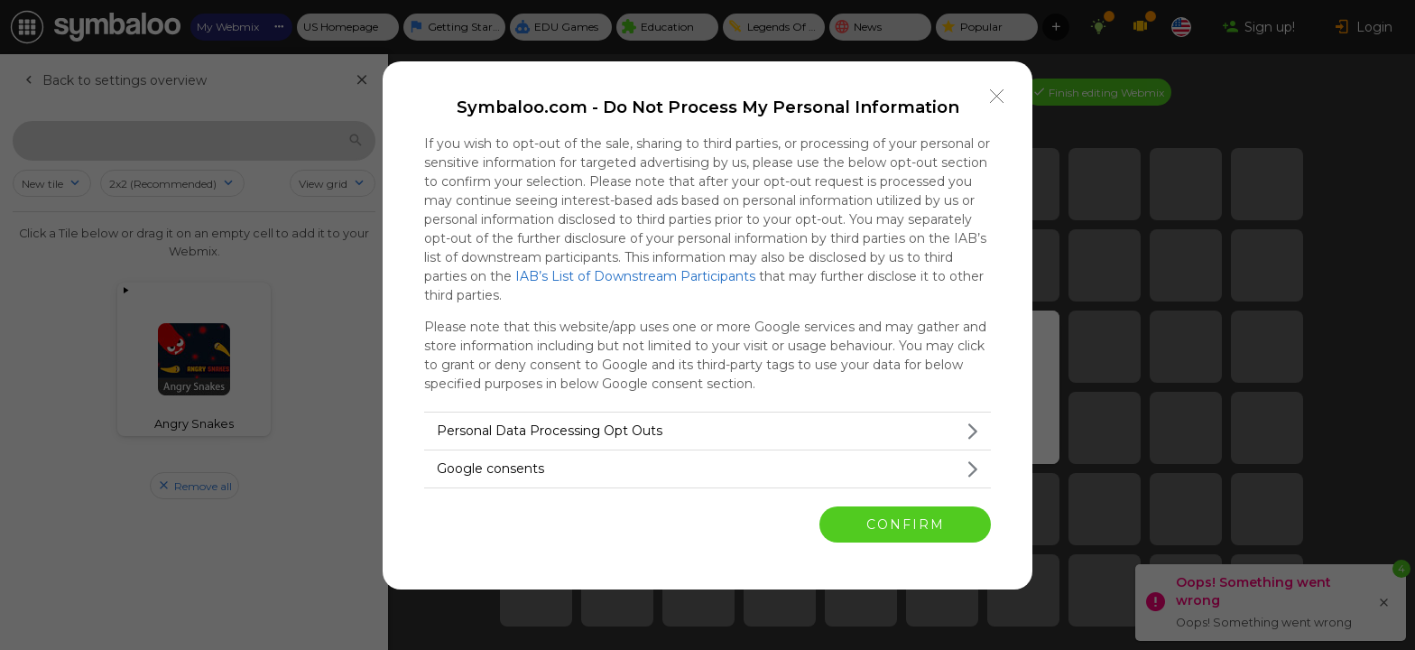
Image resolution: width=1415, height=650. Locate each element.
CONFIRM (905, 524)
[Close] (997, 96)
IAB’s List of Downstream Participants (635, 276)
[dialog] (707, 325)
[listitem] (707, 431)
